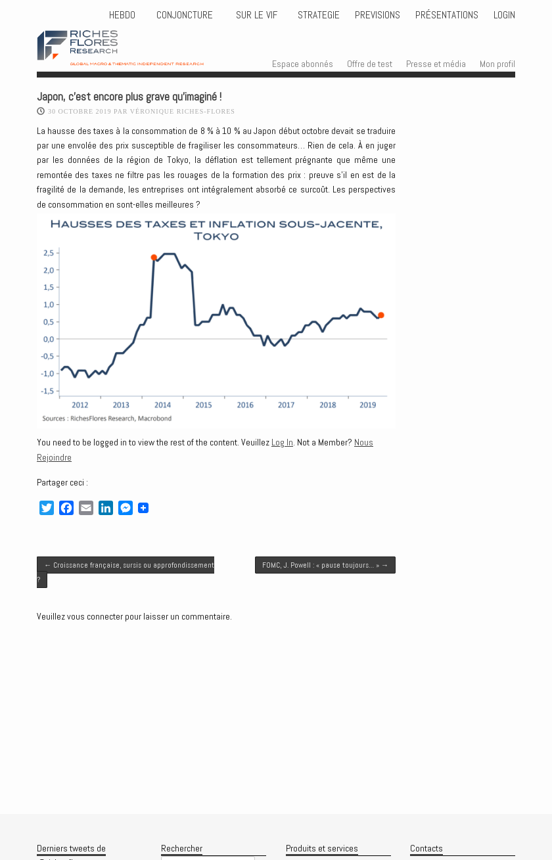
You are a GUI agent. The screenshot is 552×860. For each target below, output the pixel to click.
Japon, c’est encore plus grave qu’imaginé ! (129, 97)
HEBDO (122, 15)
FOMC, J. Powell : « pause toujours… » (325, 565)
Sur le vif (255, 15)
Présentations (446, 15)
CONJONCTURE (186, 15)
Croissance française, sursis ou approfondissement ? (125, 572)
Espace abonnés (302, 64)
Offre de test (369, 64)
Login (504, 15)
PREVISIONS (377, 15)
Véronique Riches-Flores (182, 111)
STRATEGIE (317, 15)
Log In (282, 442)
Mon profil (497, 64)
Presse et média (436, 64)
